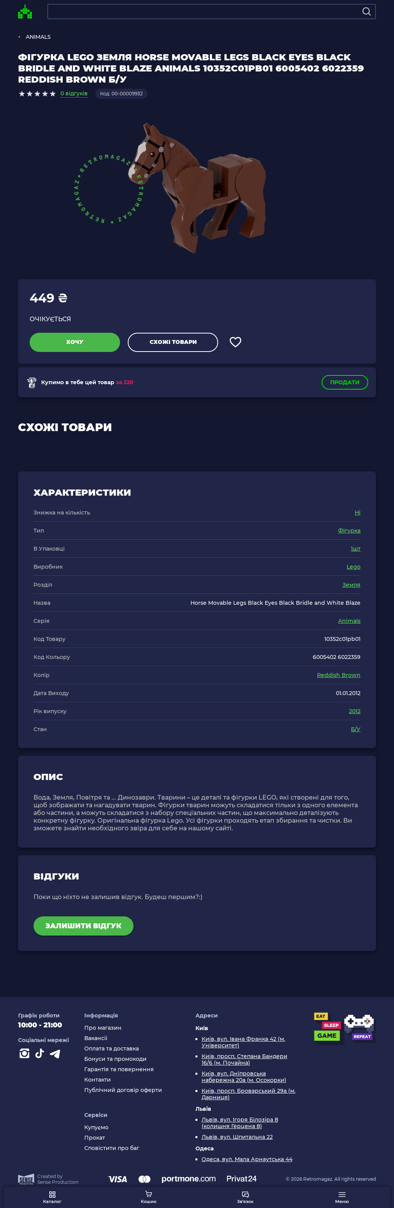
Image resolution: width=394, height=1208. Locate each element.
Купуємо (96, 1127)
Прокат (94, 1138)
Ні (358, 512)
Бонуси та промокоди (115, 1059)
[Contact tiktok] (41, 1055)
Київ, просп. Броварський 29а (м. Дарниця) (249, 1094)
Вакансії (95, 1038)
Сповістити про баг (111, 1148)
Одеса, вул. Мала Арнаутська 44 (247, 1159)
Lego (354, 566)
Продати (345, 382)
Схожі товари (173, 342)
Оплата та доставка (111, 1048)
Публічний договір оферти (123, 1090)
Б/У (356, 729)
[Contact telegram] (56, 1055)
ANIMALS (38, 36)
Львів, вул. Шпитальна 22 (237, 1137)
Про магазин (103, 1028)
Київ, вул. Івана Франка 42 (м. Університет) (243, 1042)
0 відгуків (74, 93)
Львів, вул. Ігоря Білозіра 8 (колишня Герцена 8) (240, 1123)
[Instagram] (25, 1055)
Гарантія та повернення (119, 1069)
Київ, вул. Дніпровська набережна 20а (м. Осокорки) (244, 1077)
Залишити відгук (83, 926)
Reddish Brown (339, 675)
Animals (349, 620)
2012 (355, 711)
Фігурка (349, 530)
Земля (351, 584)
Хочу (74, 342)
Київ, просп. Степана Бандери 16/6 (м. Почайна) (244, 1059)
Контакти (97, 1080)
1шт (356, 548)
